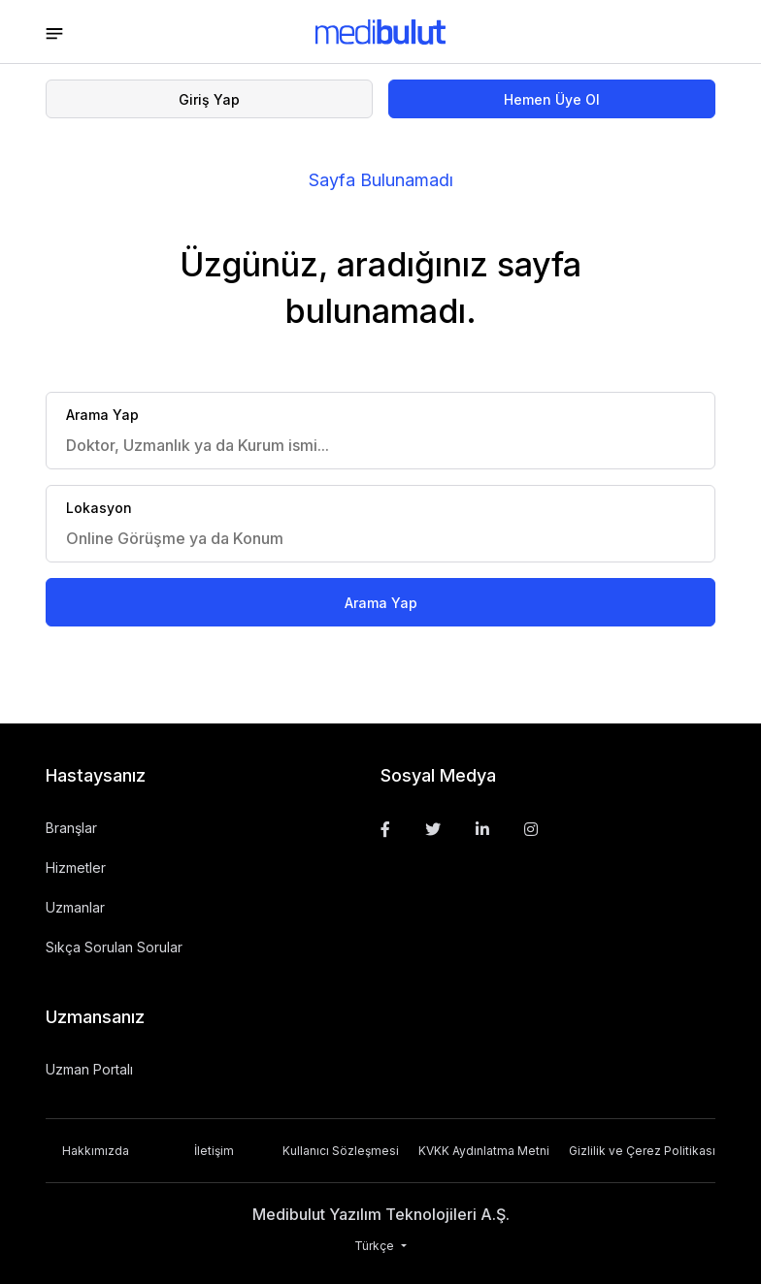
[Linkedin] (482, 829)
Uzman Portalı (89, 1069)
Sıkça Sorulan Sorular (114, 947)
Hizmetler (76, 867)
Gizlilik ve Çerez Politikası (642, 1150)
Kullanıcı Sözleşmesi (340, 1150)
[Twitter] (433, 829)
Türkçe (375, 1245)
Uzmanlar (75, 907)
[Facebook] (385, 829)
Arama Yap (381, 602)
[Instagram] (531, 829)
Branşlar (71, 827)
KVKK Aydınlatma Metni (483, 1150)
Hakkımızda (95, 1150)
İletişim (214, 1150)
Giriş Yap (209, 99)
